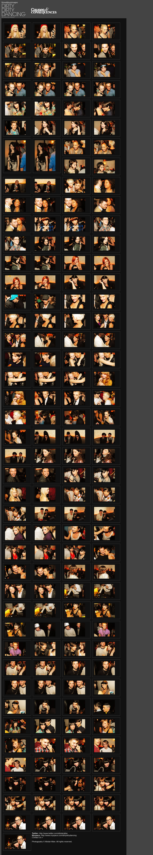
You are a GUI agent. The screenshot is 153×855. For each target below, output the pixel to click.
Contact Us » (37, 837)
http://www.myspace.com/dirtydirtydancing (58, 835)
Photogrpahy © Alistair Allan (43, 842)
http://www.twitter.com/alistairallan (53, 833)
